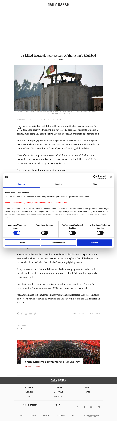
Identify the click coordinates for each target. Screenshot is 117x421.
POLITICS (29, 388)
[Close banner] (111, 177)
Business (29, 392)
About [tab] (95, 184)
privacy (33, 415)
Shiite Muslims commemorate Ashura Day (50, 362)
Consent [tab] (21, 184)
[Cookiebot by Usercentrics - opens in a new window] (95, 177)
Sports (28, 396)
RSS (73, 415)
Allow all (94, 243)
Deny (22, 243)
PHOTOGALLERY (34, 368)
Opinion (58, 396)
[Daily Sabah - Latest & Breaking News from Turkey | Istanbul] (58, 4)
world (19, 329)
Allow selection (58, 243)
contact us (61, 415)
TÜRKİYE (58, 388)
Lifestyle (58, 392)
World (88, 388)
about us (46, 415)
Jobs (21, 415)
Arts (88, 392)
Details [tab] (58, 184)
